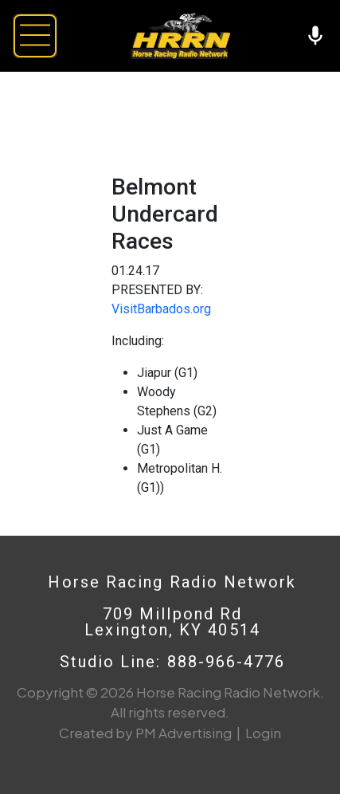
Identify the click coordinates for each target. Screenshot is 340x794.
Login (263, 732)
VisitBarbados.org (161, 308)
